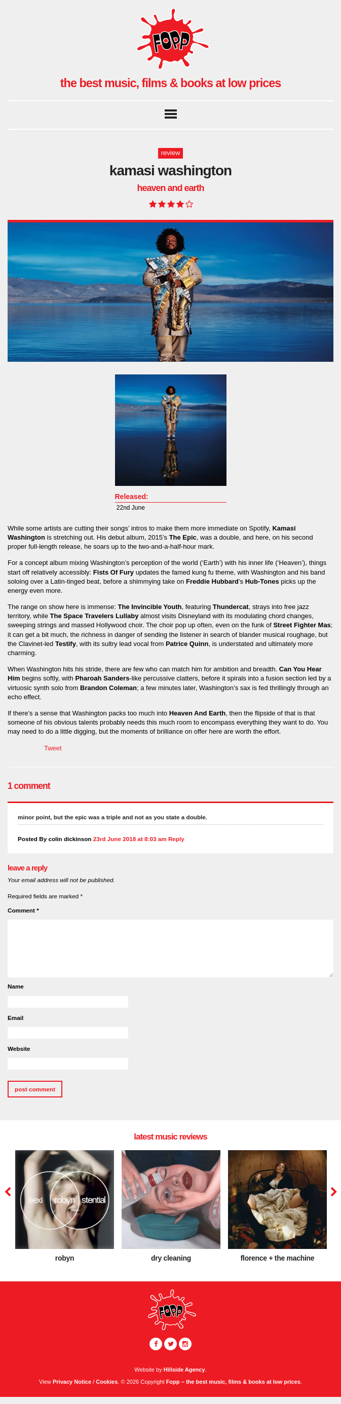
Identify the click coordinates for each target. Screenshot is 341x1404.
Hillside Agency (184, 1370)
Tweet (53, 748)
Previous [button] (7, 1192)
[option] (64, 1210)
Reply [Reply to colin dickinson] (176, 839)
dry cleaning (171, 1258)
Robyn (64, 1258)
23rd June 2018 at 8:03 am (130, 839)
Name (16, 986)
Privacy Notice (72, 1382)
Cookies (107, 1382)
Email (15, 1017)
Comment (23, 910)
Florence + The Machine (278, 1258)
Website (19, 1048)
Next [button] (332, 1192)
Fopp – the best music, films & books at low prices (233, 1382)
